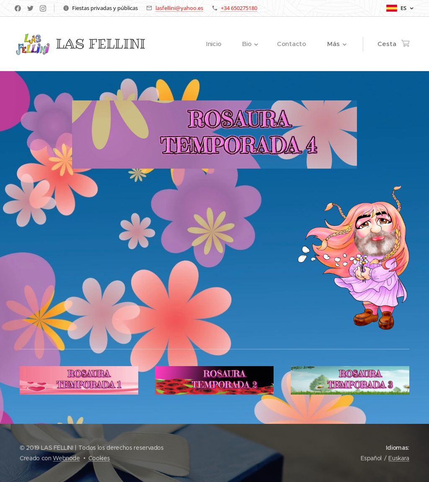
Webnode (66, 458)
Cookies (99, 458)
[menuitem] (216, 43)
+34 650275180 (239, 8)
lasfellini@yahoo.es (179, 8)
